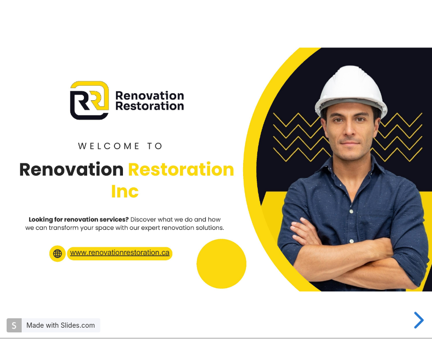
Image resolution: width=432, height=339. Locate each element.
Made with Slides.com (60, 325)
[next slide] (417, 320)
